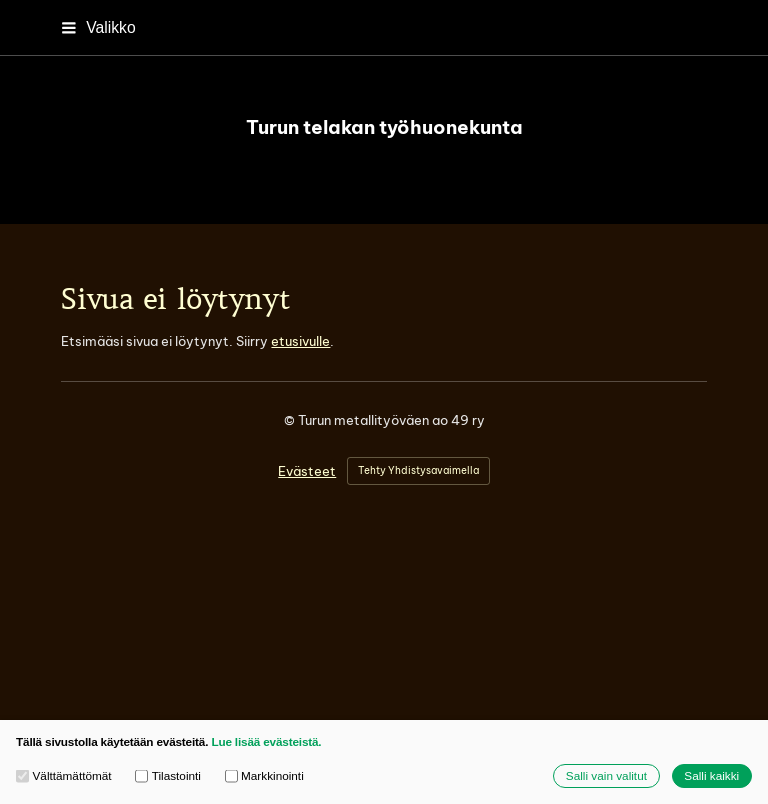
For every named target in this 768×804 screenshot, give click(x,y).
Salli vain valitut (606, 775)
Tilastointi (168, 776)
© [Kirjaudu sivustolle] (291, 420)
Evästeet (307, 471)
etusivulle (300, 341)
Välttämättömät (64, 776)
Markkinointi (264, 776)
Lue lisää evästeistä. (266, 741)
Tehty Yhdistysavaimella (418, 470)
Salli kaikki (711, 775)
